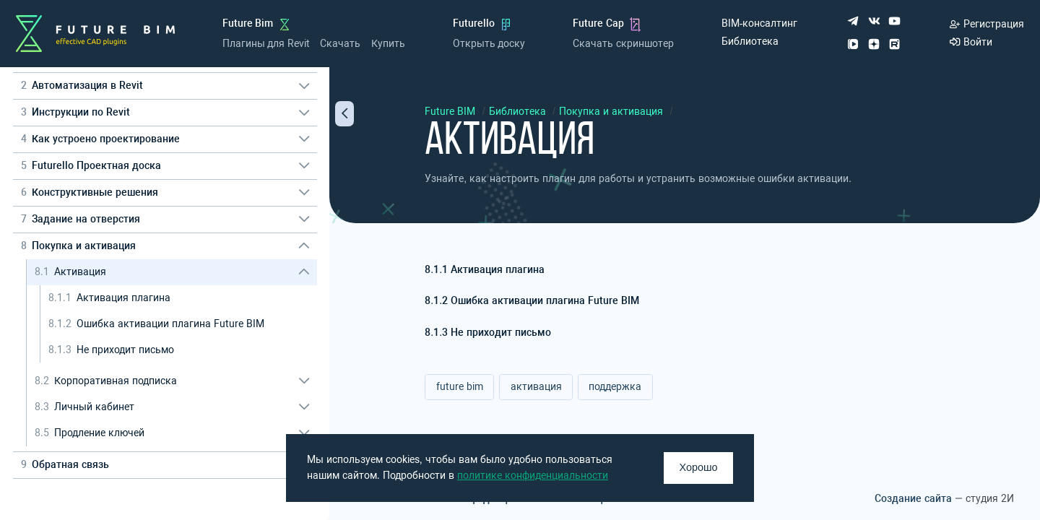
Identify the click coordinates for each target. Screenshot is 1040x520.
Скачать (340, 44)
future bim (459, 387)
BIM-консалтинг (760, 23)
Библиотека (750, 41)
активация (536, 387)
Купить (388, 44)
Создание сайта (913, 499)
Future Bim (248, 23)
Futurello (474, 23)
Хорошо (699, 467)
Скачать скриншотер (623, 44)
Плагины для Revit (266, 44)
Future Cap (598, 23)
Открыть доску (489, 44)
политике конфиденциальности (532, 475)
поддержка (615, 387)
